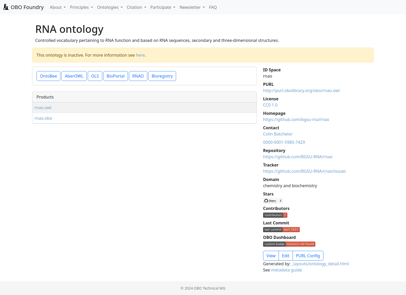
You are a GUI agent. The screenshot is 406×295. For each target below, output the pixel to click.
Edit (285, 256)
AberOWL (74, 76)
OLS (95, 76)
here (140, 55)
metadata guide (286, 270)
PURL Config (308, 256)
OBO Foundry (23, 7)
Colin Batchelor (278, 134)
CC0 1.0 (270, 105)
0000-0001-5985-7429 (284, 142)
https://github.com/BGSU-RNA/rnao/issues (304, 171)
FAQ (213, 7)
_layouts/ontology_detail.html (320, 264)
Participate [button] (161, 7)
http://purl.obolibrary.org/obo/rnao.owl (301, 90)
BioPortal (116, 76)
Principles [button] (80, 7)
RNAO (138, 76)
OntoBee (48, 76)
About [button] (56, 7)
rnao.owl (43, 107)
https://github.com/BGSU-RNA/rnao (297, 157)
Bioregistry (162, 76)
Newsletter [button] (190, 7)
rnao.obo (43, 118)
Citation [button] (135, 7)
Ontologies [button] (108, 7)
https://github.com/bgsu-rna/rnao (296, 119)
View (271, 256)
